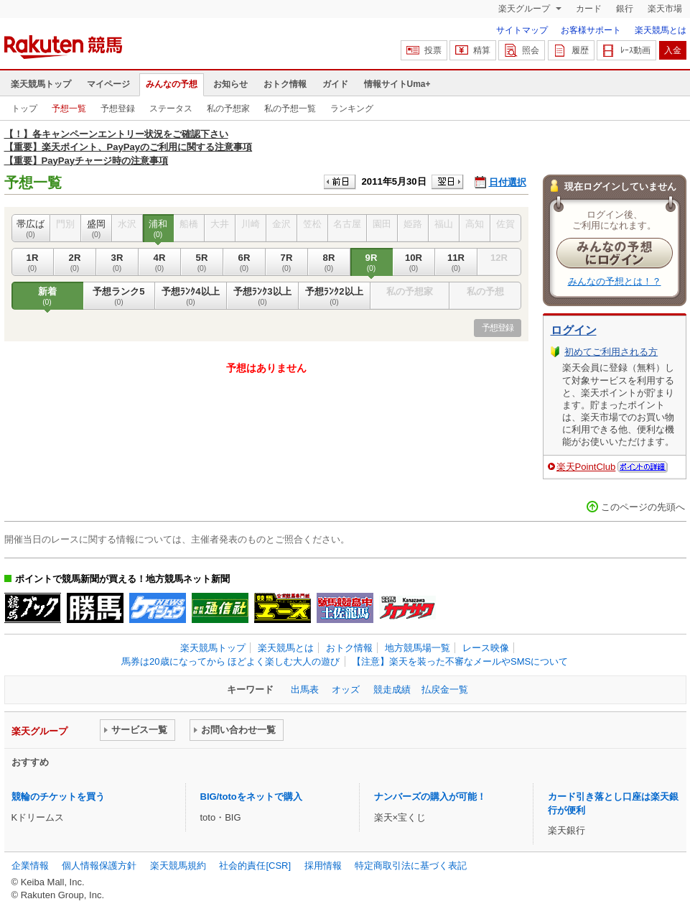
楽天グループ (525, 9)
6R (244, 262)
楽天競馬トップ (41, 84)
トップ (24, 108)
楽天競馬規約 (178, 865)
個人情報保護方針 (99, 865)
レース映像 (485, 647)
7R (287, 262)
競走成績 (392, 689)
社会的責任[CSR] (255, 865)
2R (75, 262)
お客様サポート (591, 30)
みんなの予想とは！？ (614, 281)
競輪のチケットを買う (58, 796)
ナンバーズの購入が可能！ (430, 796)
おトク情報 (285, 84)
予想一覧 (69, 108)
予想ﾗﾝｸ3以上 (262, 296)
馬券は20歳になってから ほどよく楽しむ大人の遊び (230, 661)
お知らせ (230, 84)
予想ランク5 (119, 296)
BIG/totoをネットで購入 (251, 796)
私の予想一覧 (290, 108)
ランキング (351, 108)
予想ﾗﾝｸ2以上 (334, 296)
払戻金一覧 (444, 689)
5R (202, 262)
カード (589, 9)
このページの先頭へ (643, 507)
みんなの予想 (171, 84)
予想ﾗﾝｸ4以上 (191, 296)
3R (117, 262)
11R (456, 262)
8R (329, 262)
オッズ (346, 689)
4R (160, 262)
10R (414, 262)
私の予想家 (228, 108)
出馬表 (305, 689)
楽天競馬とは (660, 30)
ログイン (574, 330)
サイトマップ (522, 30)
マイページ (108, 84)
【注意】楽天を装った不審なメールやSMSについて (460, 661)
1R (32, 262)
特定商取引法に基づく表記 (411, 865)
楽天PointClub (586, 466)
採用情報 (323, 865)
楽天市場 (665, 9)
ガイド (335, 84)
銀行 (624, 9)
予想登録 (118, 108)
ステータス (170, 108)
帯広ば (31, 228)
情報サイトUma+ (397, 84)
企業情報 (30, 865)
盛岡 (97, 228)
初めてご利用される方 (611, 351)
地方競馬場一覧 (417, 647)
